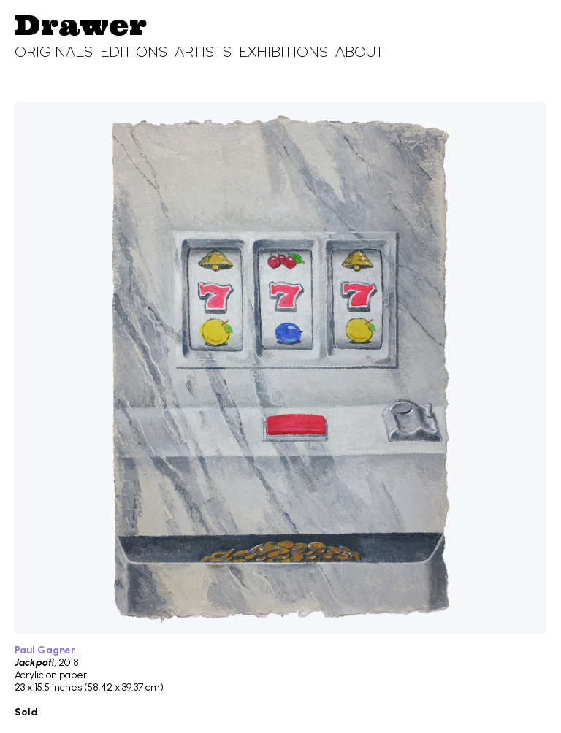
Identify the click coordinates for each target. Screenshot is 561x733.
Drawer (81, 24)
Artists (203, 51)
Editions (133, 51)
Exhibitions (283, 51)
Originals (54, 51)
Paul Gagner (45, 650)
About (359, 51)
